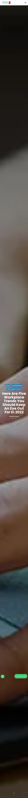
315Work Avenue (14, 416)
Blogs (7, 385)
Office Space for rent (14, 389)
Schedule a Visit (21, 676)
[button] (25, 2)
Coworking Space (17, 385)
